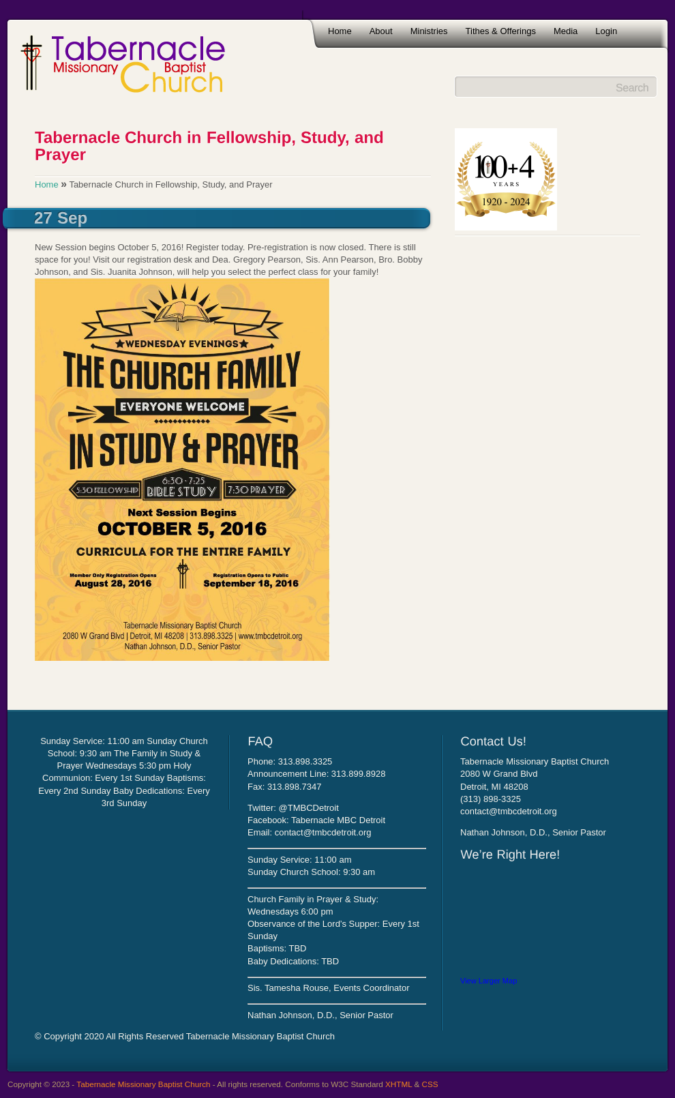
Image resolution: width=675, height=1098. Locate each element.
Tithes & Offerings (501, 31)
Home (340, 31)
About (381, 31)
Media (566, 31)
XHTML (398, 1084)
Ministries (429, 31)
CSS (430, 1084)
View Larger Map (488, 981)
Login (606, 31)
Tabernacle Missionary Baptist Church (143, 1084)
